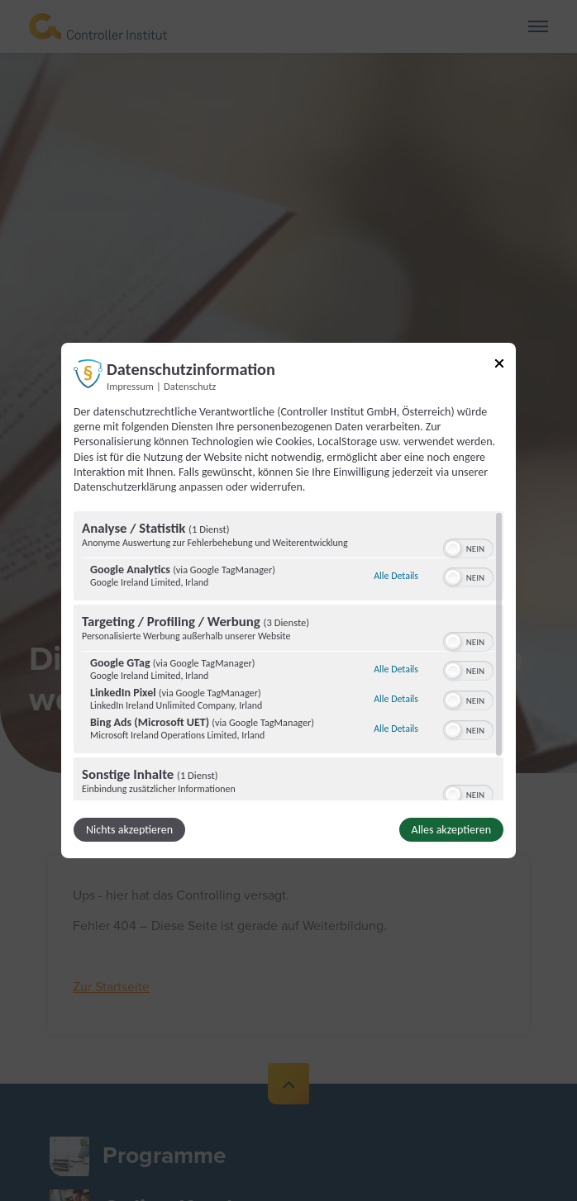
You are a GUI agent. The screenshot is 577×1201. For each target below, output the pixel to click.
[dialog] (288, 600)
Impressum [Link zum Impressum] (130, 386)
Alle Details (396, 576)
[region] (288, 655)
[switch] (468, 547)
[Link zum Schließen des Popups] (499, 366)
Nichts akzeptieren (129, 830)
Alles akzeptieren (451, 830)
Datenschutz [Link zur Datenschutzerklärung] (190, 386)
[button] (453, 548)
